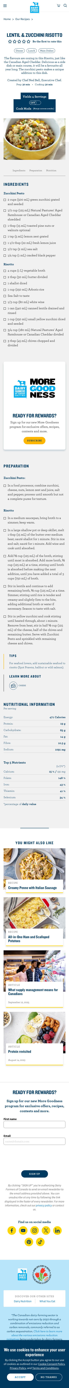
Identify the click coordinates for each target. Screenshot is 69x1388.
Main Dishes (46, 50)
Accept (20, 1377)
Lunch (31, 50)
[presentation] (34, 1157)
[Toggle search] (65, 5)
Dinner (19, 50)
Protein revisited (19, 1051)
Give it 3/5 (19, 41)
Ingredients (19, 170)
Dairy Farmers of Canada (34, 7)
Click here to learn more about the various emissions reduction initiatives (34, 1335)
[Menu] (5, 5)
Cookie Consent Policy (51, 1364)
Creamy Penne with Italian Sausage (32, 887)
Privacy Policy (18, 1368)
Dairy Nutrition (23, 1301)
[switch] (35, 105)
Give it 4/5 (24, 41)
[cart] (58, 5)
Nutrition (51, 170)
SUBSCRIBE (34, 440)
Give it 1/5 (10, 41)
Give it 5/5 (28, 41)
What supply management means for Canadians (33, 991)
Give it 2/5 (14, 41)
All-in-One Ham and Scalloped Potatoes (28, 938)
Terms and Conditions (45, 1368)
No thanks (49, 1377)
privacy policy (44, 1205)
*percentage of (20, 804)
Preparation (35, 170)
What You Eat (47, 1301)
